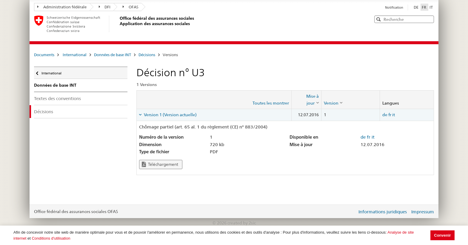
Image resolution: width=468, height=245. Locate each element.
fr (389, 114)
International (75, 54)
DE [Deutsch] (416, 7)
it (393, 114)
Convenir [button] (442, 235)
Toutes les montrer (271, 103)
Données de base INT (112, 54)
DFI (105, 6)
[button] (429, 19)
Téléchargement (160, 164)
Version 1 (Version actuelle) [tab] (170, 114)
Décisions (146, 54)
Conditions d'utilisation (51, 238)
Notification (394, 7)
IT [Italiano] (431, 7)
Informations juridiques (382, 212)
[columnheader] (306, 99)
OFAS (130, 6)
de (384, 114)
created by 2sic (241, 222)
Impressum (422, 212)
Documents (44, 54)
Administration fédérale (62, 6)
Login (351, 211)
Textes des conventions (57, 98)
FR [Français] (424, 7)
